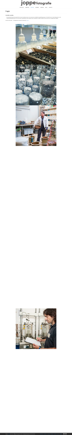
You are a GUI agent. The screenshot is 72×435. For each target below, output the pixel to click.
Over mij (42, 7)
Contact (50, 7)
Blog (46, 7)
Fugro (28, 20)
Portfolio (22, 7)
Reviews (37, 7)
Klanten (32, 7)
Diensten (27, 7)
